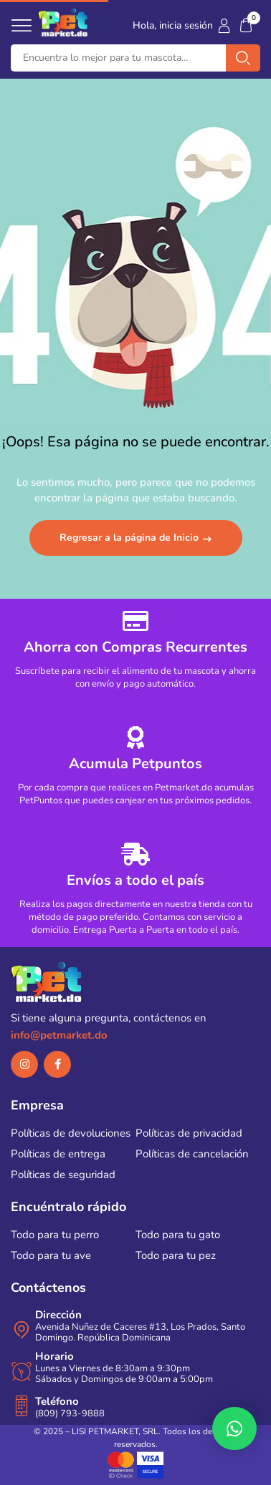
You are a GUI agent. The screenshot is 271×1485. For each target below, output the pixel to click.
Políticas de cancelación (192, 1154)
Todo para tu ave (51, 1255)
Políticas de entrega (58, 1154)
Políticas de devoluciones (70, 1133)
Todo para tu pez (176, 1255)
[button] (246, 25)
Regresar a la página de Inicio (130, 537)
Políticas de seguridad (63, 1174)
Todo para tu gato (178, 1234)
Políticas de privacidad (189, 1133)
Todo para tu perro (55, 1234)
